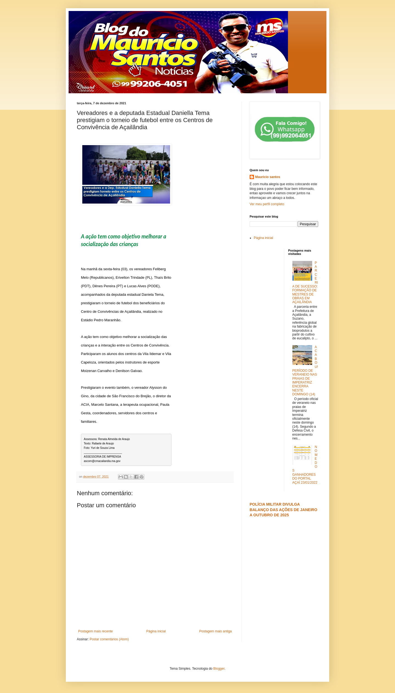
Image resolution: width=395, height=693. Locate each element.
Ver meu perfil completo (267, 204)
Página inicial (156, 631)
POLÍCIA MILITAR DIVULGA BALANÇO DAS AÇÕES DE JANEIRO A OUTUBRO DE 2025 (283, 509)
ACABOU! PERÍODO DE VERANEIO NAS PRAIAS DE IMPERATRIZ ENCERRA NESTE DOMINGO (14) (305, 370)
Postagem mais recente (95, 631)
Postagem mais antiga (215, 631)
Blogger (219, 669)
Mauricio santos (267, 177)
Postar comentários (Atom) (109, 639)
